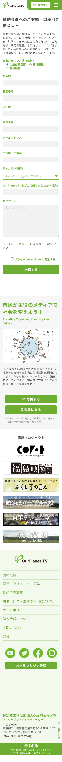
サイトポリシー (14, 616)
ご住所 (7, 107)
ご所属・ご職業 (12, 153)
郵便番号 (8, 91)
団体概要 (9, 581)
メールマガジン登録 (31, 672)
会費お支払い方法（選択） (19, 61)
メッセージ (9, 201)
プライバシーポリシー (16, 250)
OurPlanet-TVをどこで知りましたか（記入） (31, 185)
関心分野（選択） (13, 168)
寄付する (40, 5)
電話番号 (8, 122)
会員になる (31, 416)
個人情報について (16, 625)
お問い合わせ (13, 634)
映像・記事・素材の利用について (28, 607)
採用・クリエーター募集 (21, 590)
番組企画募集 (13, 599)
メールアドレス (12, 137)
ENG (6, 642)
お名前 (7, 76)
